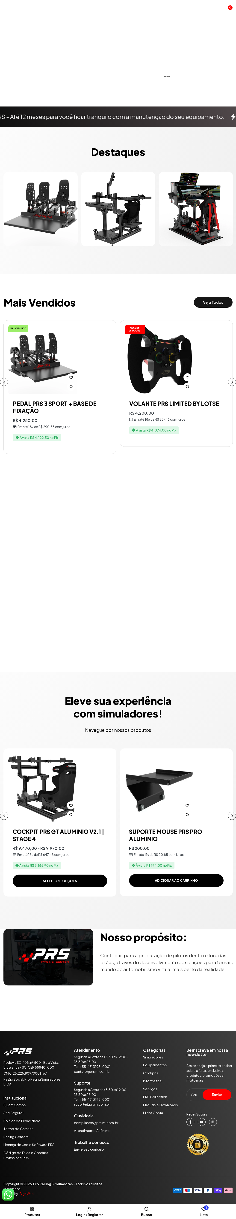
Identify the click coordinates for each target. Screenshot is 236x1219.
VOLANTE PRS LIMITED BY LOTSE (174, 403)
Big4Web (27, 1194)
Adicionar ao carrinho (176, 880)
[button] (228, 9)
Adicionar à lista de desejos (71, 377)
